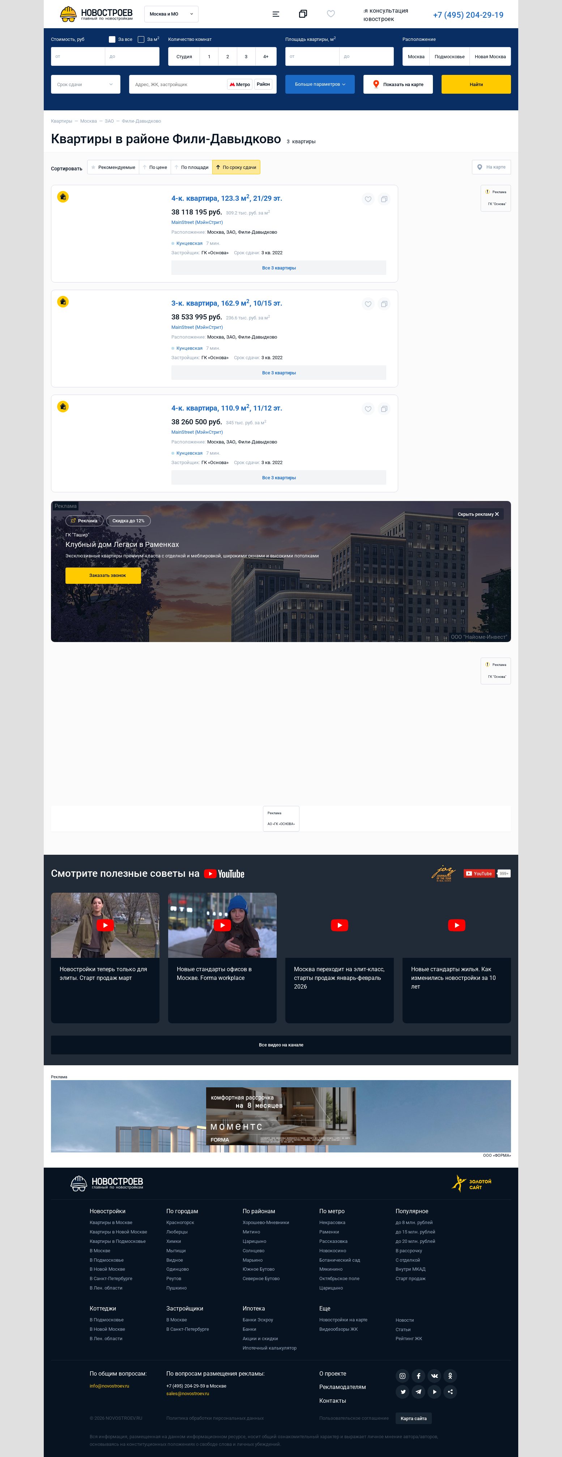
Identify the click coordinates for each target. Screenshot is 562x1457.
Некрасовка (332, 1222)
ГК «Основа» (215, 252)
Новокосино (332, 1250)
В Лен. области (106, 1288)
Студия (184, 56)
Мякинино (330, 1269)
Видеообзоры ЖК (338, 1329)
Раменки (329, 1232)
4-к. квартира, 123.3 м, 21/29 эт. (226, 198)
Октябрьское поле (339, 1278)
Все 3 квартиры (279, 268)
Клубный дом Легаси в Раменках (122, 544)
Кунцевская (189, 243)
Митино (251, 1232)
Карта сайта (414, 1418)
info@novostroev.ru (109, 1386)
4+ (265, 56)
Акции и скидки (260, 1338)
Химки (173, 1241)
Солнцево (253, 1250)
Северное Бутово (261, 1278)
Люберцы (177, 1232)
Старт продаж (411, 1278)
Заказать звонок (107, 575)
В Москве (100, 1250)
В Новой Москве (107, 1269)
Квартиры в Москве (111, 1222)
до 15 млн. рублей (415, 1232)
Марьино (253, 1260)
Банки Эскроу (258, 1319)
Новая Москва (490, 56)
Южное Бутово (258, 1269)
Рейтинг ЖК (409, 1338)
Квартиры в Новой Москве (118, 1232)
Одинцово (177, 1269)
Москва (416, 56)
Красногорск (180, 1222)
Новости (405, 1320)
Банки (249, 1329)
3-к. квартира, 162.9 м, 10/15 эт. (226, 303)
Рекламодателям (342, 1387)
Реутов (173, 1278)
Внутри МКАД (411, 1269)
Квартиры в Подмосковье (118, 1241)
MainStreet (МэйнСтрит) (197, 222)
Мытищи (176, 1250)
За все (125, 39)
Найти (476, 84)
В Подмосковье (107, 1260)
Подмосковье (450, 56)
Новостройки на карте (343, 1319)
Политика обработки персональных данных (215, 1418)
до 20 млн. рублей (415, 1241)
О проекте (332, 1373)
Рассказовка (333, 1241)
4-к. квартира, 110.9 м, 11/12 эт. (226, 408)
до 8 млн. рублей (414, 1222)
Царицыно (254, 1241)
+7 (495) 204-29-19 (368, 15)
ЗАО (230, 232)
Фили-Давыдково (257, 232)
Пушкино (176, 1288)
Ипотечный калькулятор (270, 1348)
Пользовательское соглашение (354, 1418)
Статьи (403, 1329)
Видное (174, 1260)
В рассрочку (409, 1250)
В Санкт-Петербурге (111, 1278)
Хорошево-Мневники (266, 1222)
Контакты (332, 1400)
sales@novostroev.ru (187, 1393)
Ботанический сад (339, 1260)
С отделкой (408, 1260)
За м (153, 39)
